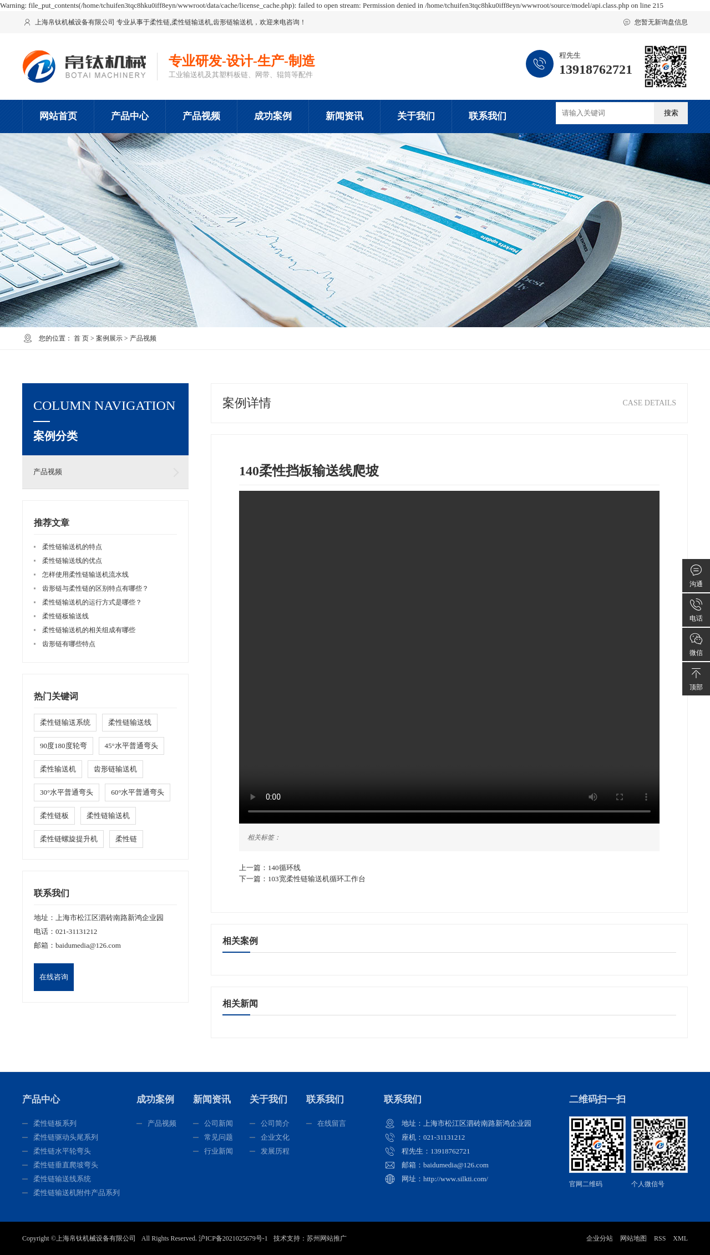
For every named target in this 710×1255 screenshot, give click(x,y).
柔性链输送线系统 (62, 1179)
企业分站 (599, 1238)
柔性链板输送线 (65, 616)
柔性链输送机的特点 (72, 547)
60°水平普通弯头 (137, 792)
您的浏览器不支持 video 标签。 (449, 657)
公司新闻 (218, 1123)
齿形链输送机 (233, 22)
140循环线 (284, 867)
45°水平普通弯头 (131, 745)
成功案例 (273, 116)
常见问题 (218, 1137)
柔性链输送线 (129, 722)
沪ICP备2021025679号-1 (233, 1238)
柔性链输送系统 (65, 722)
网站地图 (633, 1238)
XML (680, 1238)
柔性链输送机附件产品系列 (76, 1192)
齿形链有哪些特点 (68, 644)
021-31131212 (76, 931)
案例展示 (109, 338)
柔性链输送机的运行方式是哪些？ (92, 602)
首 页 (81, 338)
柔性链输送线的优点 (72, 561)
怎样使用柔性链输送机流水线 (85, 574)
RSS (660, 1238)
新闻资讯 (344, 116)
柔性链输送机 (191, 22)
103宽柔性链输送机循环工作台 (317, 879)
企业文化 (275, 1137)
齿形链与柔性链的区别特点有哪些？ (95, 588)
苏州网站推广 (327, 1238)
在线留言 (331, 1123)
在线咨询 (53, 977)
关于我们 (416, 116)
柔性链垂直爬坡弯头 (65, 1165)
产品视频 (201, 116)
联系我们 (487, 116)
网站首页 (58, 116)
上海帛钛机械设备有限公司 (96, 1238)
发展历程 (275, 1151)
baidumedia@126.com (88, 945)
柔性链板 (54, 815)
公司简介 (275, 1123)
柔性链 (160, 22)
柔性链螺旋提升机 (69, 839)
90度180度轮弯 (63, 745)
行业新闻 (218, 1151)
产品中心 (130, 116)
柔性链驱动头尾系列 (65, 1137)
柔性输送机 (58, 769)
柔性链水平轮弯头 (62, 1151)
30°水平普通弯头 (66, 792)
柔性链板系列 (55, 1123)
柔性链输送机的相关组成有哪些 (88, 630)
